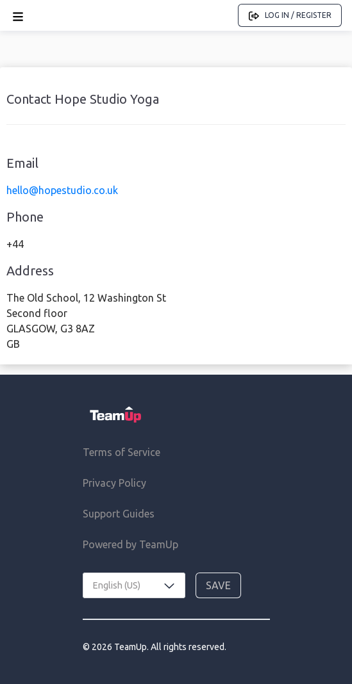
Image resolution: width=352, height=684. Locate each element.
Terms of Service (121, 452)
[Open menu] (18, 15)
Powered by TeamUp (130, 544)
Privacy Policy (114, 483)
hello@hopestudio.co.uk (62, 190)
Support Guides (119, 513)
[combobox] (134, 585)
